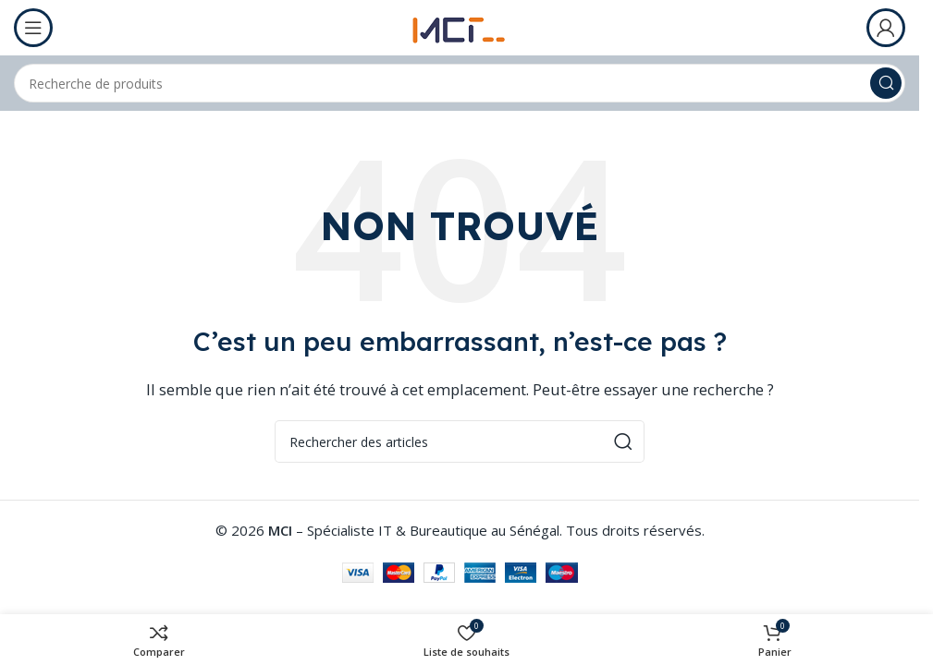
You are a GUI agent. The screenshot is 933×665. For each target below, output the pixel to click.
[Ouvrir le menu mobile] (33, 27)
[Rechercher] (459, 83)
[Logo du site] (460, 26)
